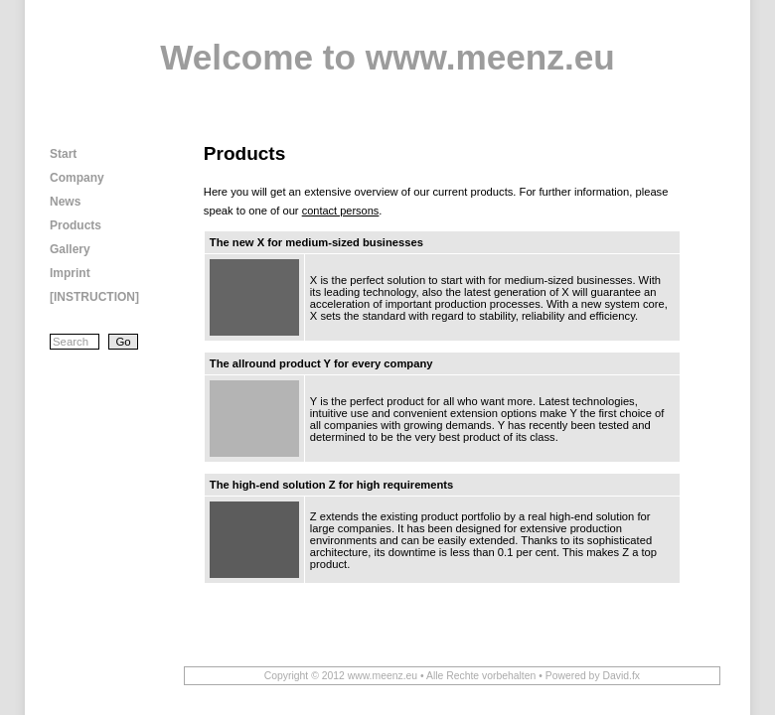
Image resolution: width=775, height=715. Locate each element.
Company (77, 178)
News (65, 202)
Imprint (70, 273)
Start (63, 154)
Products (75, 225)
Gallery (70, 249)
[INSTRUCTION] (94, 297)
